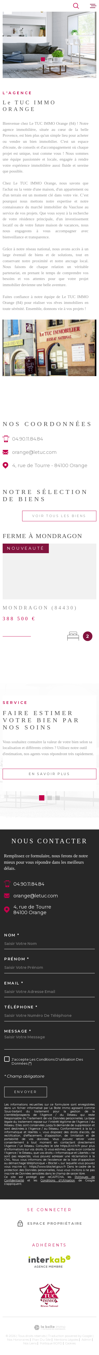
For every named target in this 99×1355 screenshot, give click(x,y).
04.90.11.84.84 (27, 446)
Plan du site (41, 1339)
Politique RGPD (51, 1343)
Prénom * (16, 959)
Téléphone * (21, 1007)
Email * (13, 983)
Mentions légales (66, 1339)
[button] (43, 59)
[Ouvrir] (76, 6)
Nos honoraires (18, 1339)
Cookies (70, 1343)
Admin (86, 1339)
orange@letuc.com (34, 459)
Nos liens (30, 1343)
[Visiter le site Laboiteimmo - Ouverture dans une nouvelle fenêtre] (49, 1327)
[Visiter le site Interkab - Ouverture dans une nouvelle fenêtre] (49, 1261)
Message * (17, 1031)
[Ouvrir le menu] (93, 6)
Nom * (12, 935)
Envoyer (25, 1092)
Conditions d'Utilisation (58, 1180)
